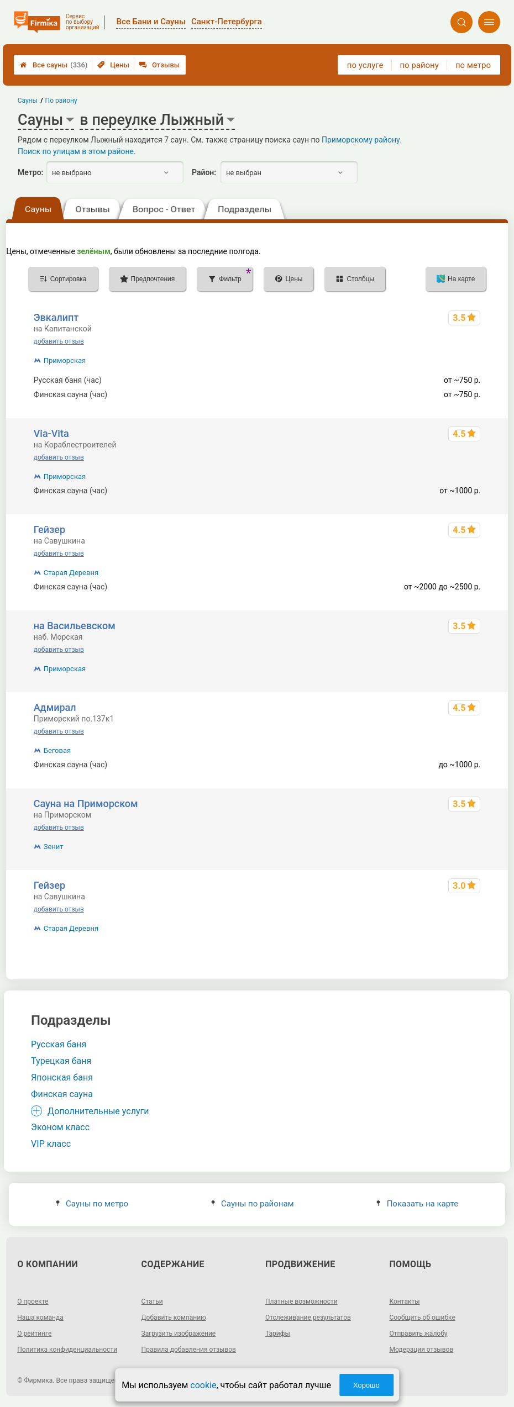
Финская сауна (62, 1094)
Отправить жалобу (418, 1333)
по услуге (365, 65)
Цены (113, 65)
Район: (204, 172)
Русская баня (58, 1044)
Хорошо (366, 1385)
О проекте (32, 1301)
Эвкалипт (56, 317)
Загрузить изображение (178, 1333)
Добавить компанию (173, 1317)
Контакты (404, 1301)
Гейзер (49, 529)
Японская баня (62, 1077)
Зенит (54, 846)
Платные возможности (301, 1301)
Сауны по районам (252, 1204)
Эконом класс (60, 1127)
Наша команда (40, 1317)
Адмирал (55, 707)
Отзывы (159, 65)
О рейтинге (34, 1333)
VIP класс (51, 1144)
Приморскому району (361, 139)
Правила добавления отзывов (188, 1349)
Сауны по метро (92, 1204)
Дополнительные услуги (98, 1111)
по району (419, 65)
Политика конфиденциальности (67, 1349)
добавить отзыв (59, 341)
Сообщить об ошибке (422, 1317)
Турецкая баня (61, 1061)
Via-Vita (51, 433)
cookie (203, 1385)
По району (61, 100)
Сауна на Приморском (86, 803)
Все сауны (53, 65)
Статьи (152, 1301)
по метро (473, 65)
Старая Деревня (71, 572)
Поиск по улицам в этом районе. (77, 151)
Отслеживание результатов (308, 1317)
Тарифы (277, 1333)
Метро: (30, 172)
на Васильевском (75, 625)
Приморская (65, 360)
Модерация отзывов (421, 1349)
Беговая (57, 750)
